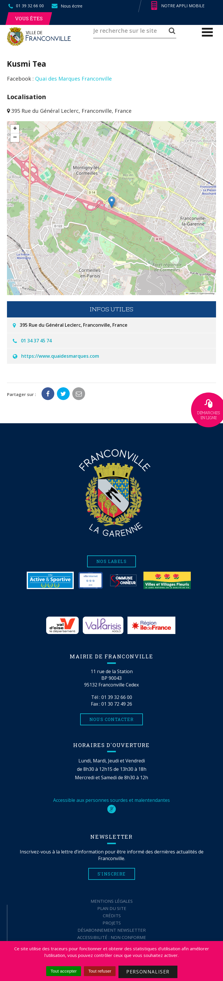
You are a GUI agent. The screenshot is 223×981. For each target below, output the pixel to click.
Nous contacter (111, 719)
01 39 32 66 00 (116, 697)
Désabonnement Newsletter (112, 930)
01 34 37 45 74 (36, 340)
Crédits (112, 915)
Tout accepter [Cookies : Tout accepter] (64, 971)
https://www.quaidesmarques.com (60, 356)
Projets (111, 923)
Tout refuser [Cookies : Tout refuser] (99, 971)
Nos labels (111, 561)
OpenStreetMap (207, 293)
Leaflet (190, 293)
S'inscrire (112, 874)
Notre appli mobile (177, 6)
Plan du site (111, 908)
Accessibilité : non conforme (111, 937)
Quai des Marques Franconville (73, 78)
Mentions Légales (112, 901)
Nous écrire (67, 6)
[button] (111, 202)
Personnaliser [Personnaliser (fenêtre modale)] (148, 972)
